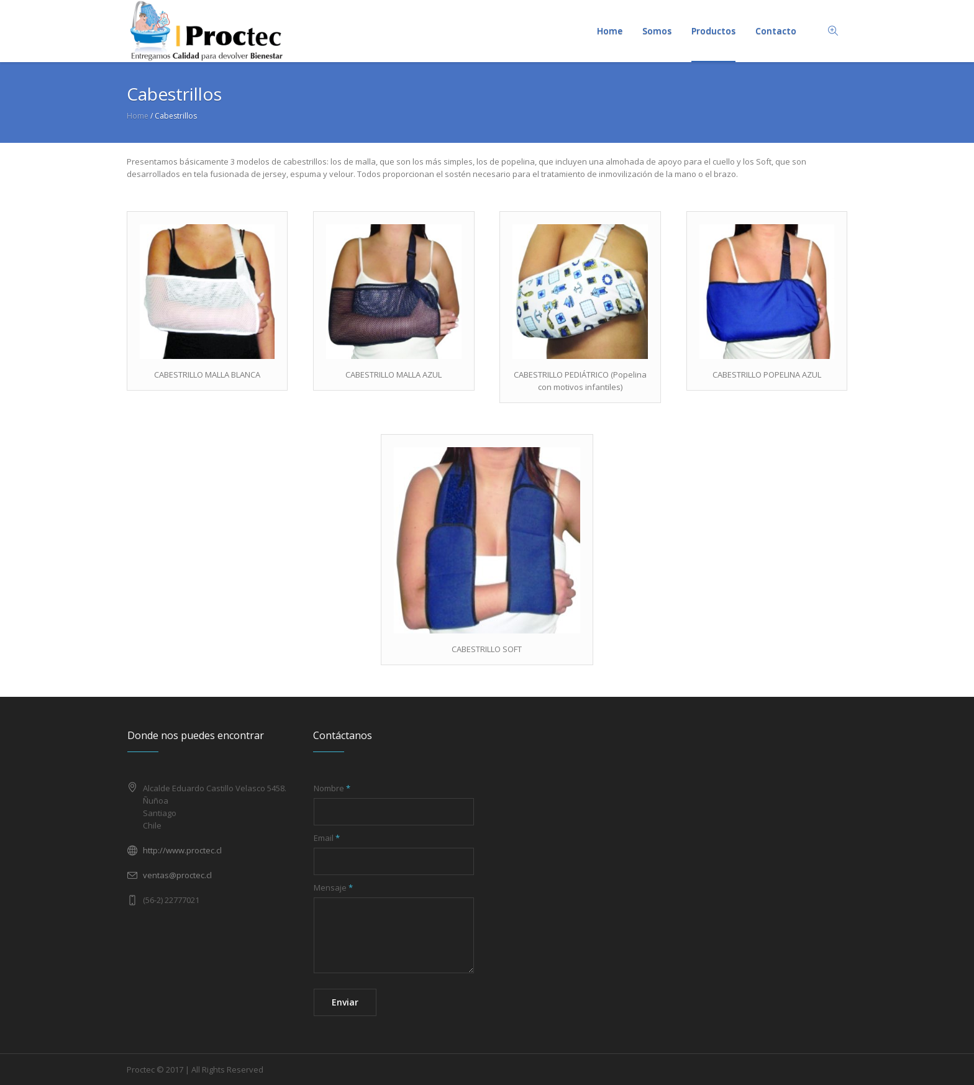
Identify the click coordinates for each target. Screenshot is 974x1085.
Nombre (332, 788)
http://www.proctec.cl (182, 850)
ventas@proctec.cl (177, 875)
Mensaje (333, 887)
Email (327, 837)
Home (137, 116)
